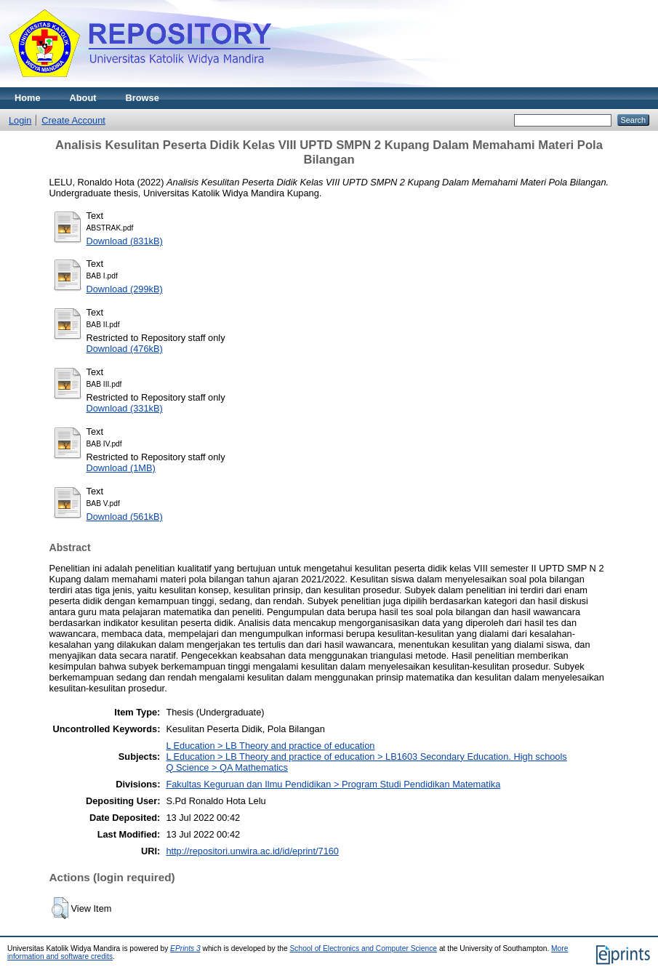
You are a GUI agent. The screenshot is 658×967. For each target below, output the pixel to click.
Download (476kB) (125, 348)
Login (20, 120)
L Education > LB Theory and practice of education (270, 745)
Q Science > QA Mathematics (227, 767)
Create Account (73, 120)
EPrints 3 (185, 948)
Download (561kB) (125, 516)
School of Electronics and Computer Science (364, 948)
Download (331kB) (125, 408)
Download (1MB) (121, 467)
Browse (142, 97)
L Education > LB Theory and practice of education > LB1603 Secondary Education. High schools (366, 756)
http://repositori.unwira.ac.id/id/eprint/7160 (252, 851)
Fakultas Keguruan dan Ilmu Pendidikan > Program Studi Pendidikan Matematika (333, 784)
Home (28, 97)
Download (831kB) (125, 241)
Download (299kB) (125, 289)
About (83, 97)
